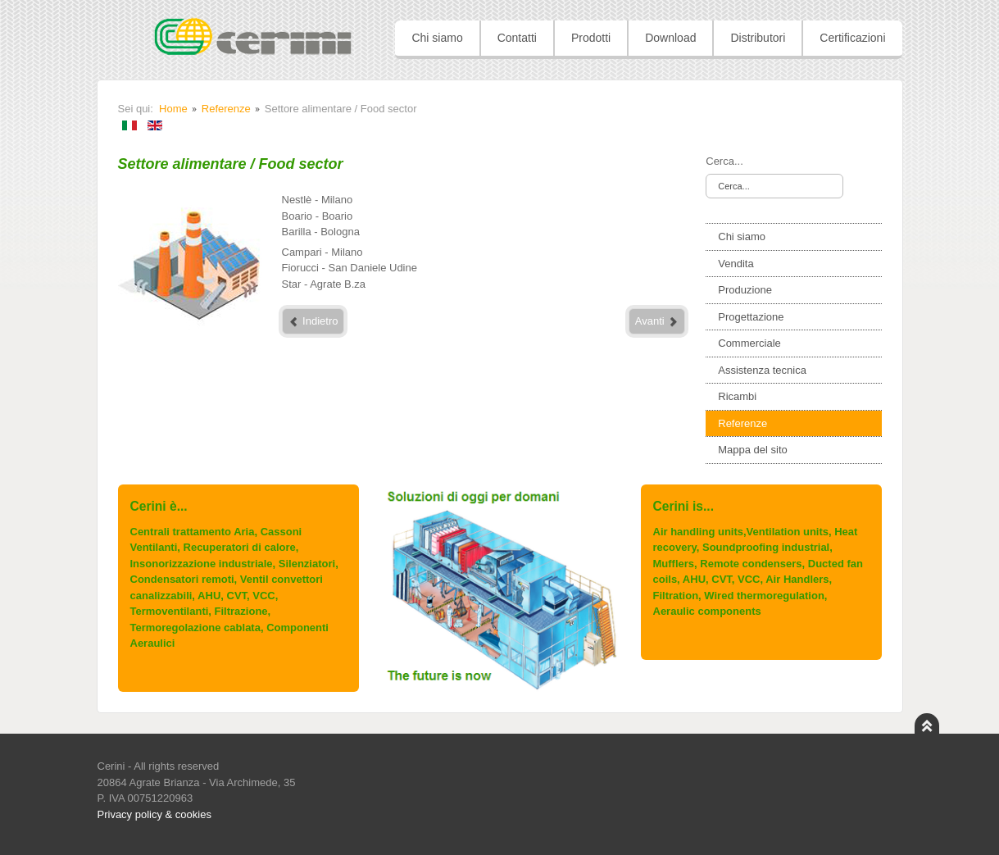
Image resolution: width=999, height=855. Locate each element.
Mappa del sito (753, 449)
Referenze (226, 108)
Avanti (657, 321)
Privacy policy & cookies (154, 814)
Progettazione (750, 317)
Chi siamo (741, 236)
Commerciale (749, 343)
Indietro (313, 321)
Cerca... (724, 161)
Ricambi (737, 396)
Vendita (735, 263)
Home (173, 108)
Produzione (745, 290)
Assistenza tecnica (762, 370)
